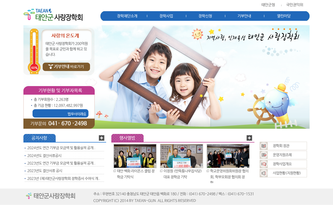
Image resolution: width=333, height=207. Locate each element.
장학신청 (205, 16)
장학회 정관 (281, 146)
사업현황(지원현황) (287, 173)
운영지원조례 (282, 155)
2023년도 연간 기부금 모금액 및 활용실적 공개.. (61, 163)
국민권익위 (294, 5)
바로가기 (69, 66)
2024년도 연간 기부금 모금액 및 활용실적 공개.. (61, 148)
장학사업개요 (282, 164)
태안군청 (268, 5)
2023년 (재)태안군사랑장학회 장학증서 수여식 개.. (63, 179)
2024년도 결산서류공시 (44, 156)
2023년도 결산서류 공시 (44, 171)
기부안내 (244, 16)
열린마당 (284, 16)
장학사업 (166, 16)
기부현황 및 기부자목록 (60, 90)
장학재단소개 (127, 16)
